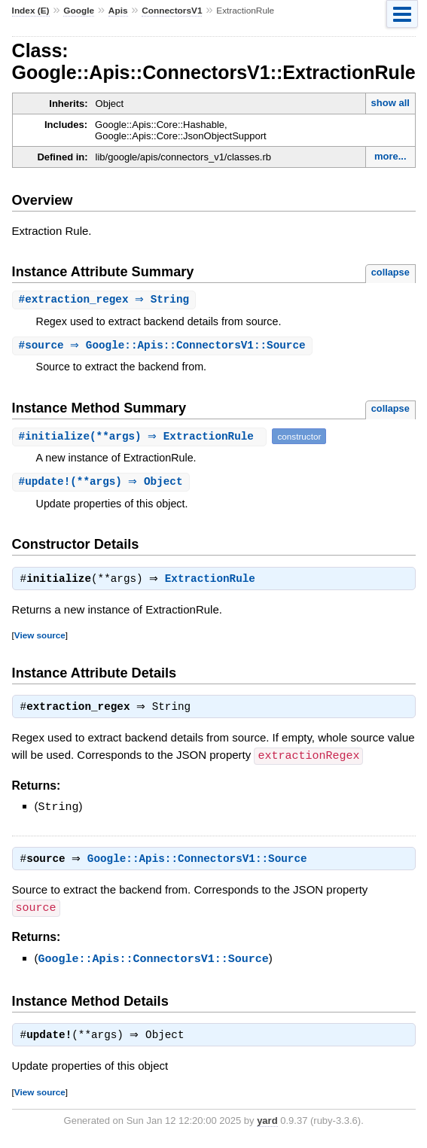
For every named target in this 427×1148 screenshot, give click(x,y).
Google (78, 10)
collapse (390, 272)
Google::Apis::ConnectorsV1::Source (201, 864)
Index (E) (31, 10)
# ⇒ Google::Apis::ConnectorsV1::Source (164, 347)
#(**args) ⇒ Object (103, 484)
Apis (118, 10)
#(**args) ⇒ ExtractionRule (141, 438)
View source (40, 639)
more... (390, 156)
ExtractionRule (214, 583)
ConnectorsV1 (172, 10)
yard (267, 1125)
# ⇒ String (106, 300)
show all (390, 102)
